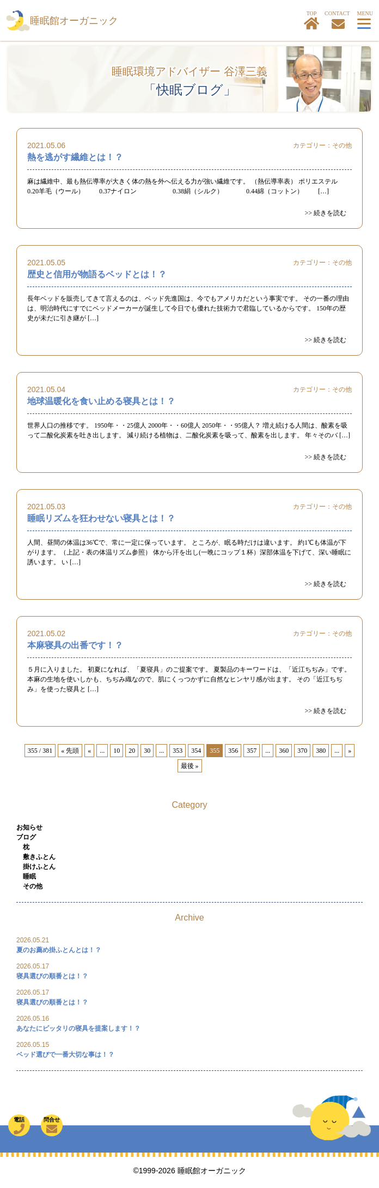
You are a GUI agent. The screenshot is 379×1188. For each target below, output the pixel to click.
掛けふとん (39, 866)
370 (302, 750)
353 (177, 750)
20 (132, 750)
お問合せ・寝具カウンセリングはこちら (338, 24)
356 (233, 750)
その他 (342, 145)
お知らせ (29, 827)
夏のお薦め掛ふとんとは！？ (58, 950)
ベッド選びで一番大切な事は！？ (65, 1054)
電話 (19, 1126)
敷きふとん (39, 857)
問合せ (52, 1126)
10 (116, 750)
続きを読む (330, 213)
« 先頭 (70, 750)
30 (147, 750)
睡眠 (29, 876)
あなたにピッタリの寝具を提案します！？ (78, 1028)
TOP (311, 20)
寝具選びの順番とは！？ (52, 976)
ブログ (26, 837)
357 (251, 750)
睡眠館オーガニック (74, 20)
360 (284, 750)
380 (321, 750)
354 (196, 750)
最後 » (190, 766)
